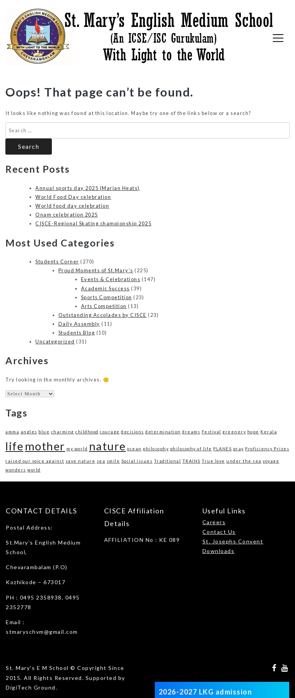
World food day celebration (72, 206)
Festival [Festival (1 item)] (211, 431)
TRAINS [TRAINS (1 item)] (191, 460)
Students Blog (76, 333)
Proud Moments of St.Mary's (95, 270)
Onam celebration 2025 (66, 215)
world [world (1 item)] (34, 469)
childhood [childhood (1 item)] (87, 431)
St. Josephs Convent (233, 541)
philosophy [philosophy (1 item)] (156, 448)
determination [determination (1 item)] (163, 431)
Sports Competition (106, 297)
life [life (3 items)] (14, 446)
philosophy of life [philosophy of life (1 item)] (191, 448)
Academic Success (105, 288)
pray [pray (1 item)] (238, 448)
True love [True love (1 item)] (213, 460)
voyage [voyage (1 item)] (271, 460)
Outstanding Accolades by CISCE (102, 315)
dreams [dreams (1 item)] (191, 431)
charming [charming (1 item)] (62, 431)
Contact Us (219, 531)
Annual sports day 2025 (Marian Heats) (87, 188)
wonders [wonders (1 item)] (15, 469)
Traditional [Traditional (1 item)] (167, 460)
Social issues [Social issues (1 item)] (137, 460)
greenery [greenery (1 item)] (234, 431)
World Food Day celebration (73, 197)
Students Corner (57, 261)
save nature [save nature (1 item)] (81, 460)
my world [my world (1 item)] (77, 448)
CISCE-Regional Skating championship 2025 (93, 223)
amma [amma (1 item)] (12, 431)
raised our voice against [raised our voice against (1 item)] (34, 460)
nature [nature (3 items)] (107, 446)
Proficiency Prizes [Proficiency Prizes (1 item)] (267, 448)
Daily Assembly (79, 324)
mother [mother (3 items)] (45, 446)
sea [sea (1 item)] (101, 460)
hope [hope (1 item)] (253, 431)
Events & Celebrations (111, 279)
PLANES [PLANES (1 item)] (222, 448)
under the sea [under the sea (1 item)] (244, 460)
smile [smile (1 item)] (113, 460)
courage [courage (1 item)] (110, 431)
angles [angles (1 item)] (29, 431)
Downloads (218, 551)
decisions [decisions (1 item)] (132, 431)
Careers (214, 522)
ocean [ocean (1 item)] (134, 448)
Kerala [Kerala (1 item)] (268, 431)
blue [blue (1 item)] (44, 431)
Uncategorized (55, 341)
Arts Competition (104, 306)
